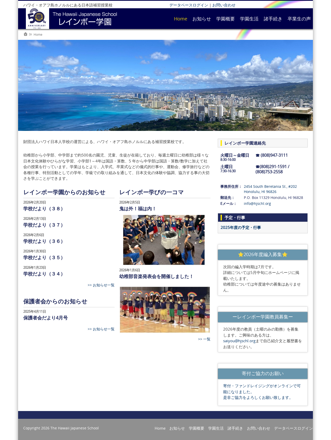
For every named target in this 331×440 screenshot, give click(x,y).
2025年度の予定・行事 (241, 227)
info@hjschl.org (257, 203)
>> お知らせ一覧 (101, 284)
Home (180, 19)
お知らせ (201, 19)
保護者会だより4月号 (45, 318)
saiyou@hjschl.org (239, 340)
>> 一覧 (204, 339)
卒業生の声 (299, 19)
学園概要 (225, 19)
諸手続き (273, 19)
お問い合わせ (224, 5)
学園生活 (249, 19)
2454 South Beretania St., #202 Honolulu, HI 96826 (270, 189)
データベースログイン (188, 5)
